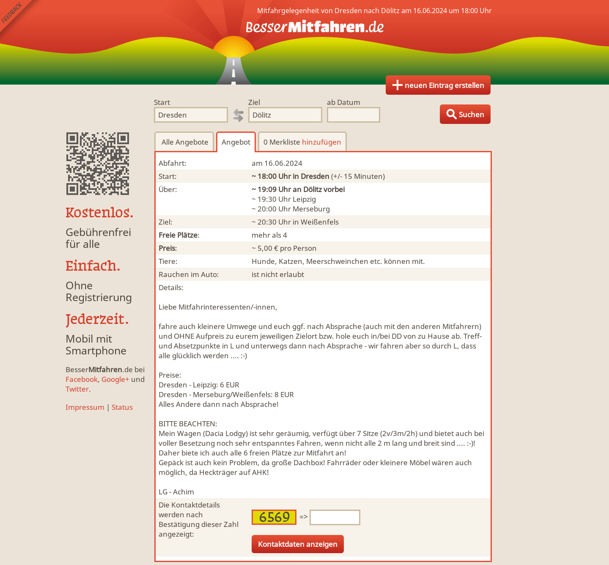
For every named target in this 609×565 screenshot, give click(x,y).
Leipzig (304, 199)
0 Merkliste (302, 142)
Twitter (77, 389)
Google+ (115, 379)
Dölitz (312, 189)
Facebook (82, 379)
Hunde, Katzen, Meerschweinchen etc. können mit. (338, 261)
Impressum (85, 407)
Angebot (236, 142)
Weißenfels (320, 222)
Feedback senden (20, 20)
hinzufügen (321, 142)
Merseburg (311, 209)
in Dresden (311, 176)
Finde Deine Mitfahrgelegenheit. (304, 42)
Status (122, 407)
